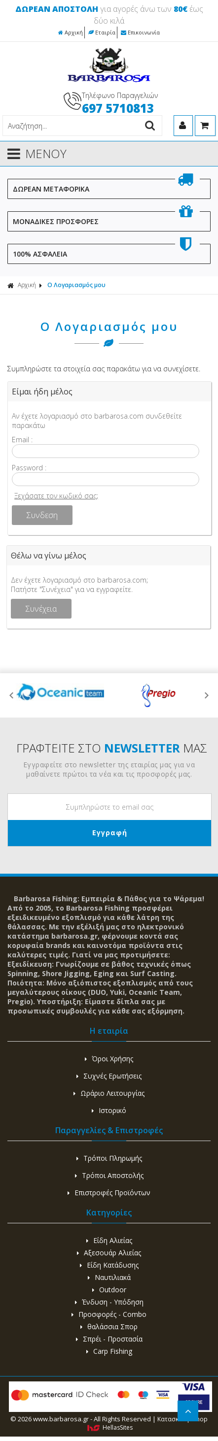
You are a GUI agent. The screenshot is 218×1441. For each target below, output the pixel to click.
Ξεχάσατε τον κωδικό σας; (56, 495)
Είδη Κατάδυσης (109, 1265)
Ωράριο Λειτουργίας (109, 1093)
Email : (22, 439)
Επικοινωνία (140, 32)
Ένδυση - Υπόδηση (109, 1302)
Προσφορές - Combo (109, 1314)
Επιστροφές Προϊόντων (109, 1192)
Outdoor (109, 1289)
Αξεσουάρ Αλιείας (109, 1252)
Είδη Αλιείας (109, 1240)
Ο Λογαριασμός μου (76, 285)
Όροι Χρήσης (109, 1058)
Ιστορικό (109, 1110)
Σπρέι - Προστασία (109, 1338)
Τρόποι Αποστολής (109, 1175)
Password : (29, 467)
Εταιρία (101, 32)
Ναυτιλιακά (109, 1277)
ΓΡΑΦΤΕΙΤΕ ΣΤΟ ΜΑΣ (111, 748)
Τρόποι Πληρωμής (109, 1158)
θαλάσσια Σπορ (109, 1326)
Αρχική (70, 32)
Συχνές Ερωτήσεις (109, 1076)
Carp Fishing (109, 1351)
